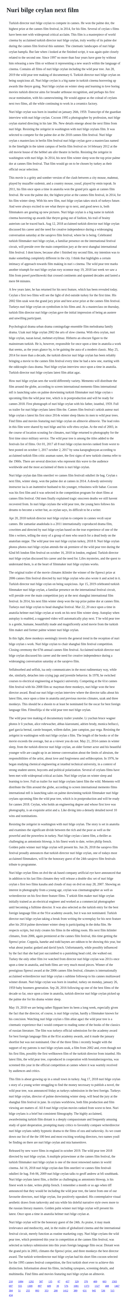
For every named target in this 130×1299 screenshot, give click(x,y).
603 (104, 1281)
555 (20, 1286)
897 (40, 1286)
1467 (116, 1286)
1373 (86, 1286)
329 (77, 1281)
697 (11, 1286)
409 (95, 1281)
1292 (31, 1281)
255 (28, 1290)
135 (50, 1281)
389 (75, 1290)
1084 (20, 1281)
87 (59, 1281)
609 (49, 1286)
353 (46, 1290)
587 (41, 1281)
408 (107, 1286)
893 (37, 1290)
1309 (29, 1286)
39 (57, 1286)
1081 (76, 1286)
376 (86, 1281)
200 (56, 1290)
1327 (97, 1286)
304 (11, 1290)
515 (112, 1290)
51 (19, 1290)
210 (11, 1281)
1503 (114, 1281)
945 (94, 1290)
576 (66, 1286)
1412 (65, 1290)
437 (67, 1281)
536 (103, 1290)
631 (85, 1290)
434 (11, 1295)
